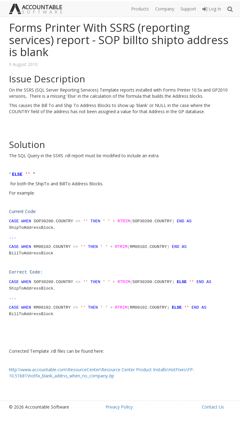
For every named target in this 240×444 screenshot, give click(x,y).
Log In (211, 9)
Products (140, 9)
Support (188, 9)
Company (164, 9)
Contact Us (213, 407)
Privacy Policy (119, 407)
